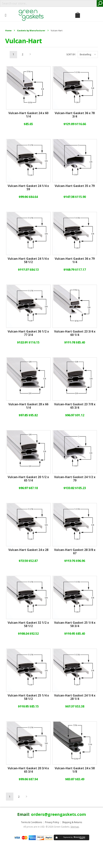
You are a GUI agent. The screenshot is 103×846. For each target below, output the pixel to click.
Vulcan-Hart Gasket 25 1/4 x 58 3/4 (74, 624)
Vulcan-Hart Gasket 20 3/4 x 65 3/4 (28, 770)
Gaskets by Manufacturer (31, 30)
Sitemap (74, 826)
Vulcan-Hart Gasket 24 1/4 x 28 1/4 (74, 697)
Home (8, 30)
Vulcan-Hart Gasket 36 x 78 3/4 (75, 114)
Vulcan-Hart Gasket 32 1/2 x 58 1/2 (28, 624)
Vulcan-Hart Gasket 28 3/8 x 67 (74, 551)
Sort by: (71, 54)
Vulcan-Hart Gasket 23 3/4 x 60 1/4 (74, 333)
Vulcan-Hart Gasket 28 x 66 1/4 (28, 406)
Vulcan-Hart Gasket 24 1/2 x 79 (74, 478)
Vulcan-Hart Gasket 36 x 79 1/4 (75, 260)
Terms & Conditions (31, 822)
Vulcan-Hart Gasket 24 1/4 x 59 (28, 187)
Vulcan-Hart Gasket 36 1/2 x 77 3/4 (28, 333)
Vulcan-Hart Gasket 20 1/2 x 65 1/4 (28, 478)
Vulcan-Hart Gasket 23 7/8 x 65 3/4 (74, 406)
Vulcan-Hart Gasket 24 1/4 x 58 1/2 (28, 260)
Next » (27, 797)
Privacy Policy (52, 822)
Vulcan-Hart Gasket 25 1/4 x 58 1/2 (28, 697)
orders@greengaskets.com (58, 814)
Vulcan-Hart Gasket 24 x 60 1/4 (28, 114)
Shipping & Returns (72, 822)
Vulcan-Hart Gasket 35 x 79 (75, 186)
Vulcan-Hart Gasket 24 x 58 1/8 (75, 770)
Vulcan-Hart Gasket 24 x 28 (28, 550)
